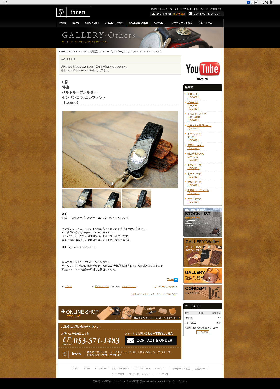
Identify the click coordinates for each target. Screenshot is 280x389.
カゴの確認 (203, 332)
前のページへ (102, 286)
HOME (63, 22)
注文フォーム (205, 22)
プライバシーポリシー (140, 374)
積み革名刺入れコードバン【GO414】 (195, 156)
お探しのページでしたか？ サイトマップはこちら (153, 294)
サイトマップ (162, 374)
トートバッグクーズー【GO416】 (194, 137)
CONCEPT (160, 22)
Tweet (170, 279)
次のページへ (129, 286)
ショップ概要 (118, 374)
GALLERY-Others (138, 22)
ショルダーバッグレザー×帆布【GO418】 (196, 117)
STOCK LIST (92, 22)
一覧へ (68, 286)
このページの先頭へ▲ (166, 286)
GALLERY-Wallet (114, 22)
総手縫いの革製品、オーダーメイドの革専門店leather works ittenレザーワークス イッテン (140, 381)
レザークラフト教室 (182, 22)
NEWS (75, 22)
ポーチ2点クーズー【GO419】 (193, 105)
